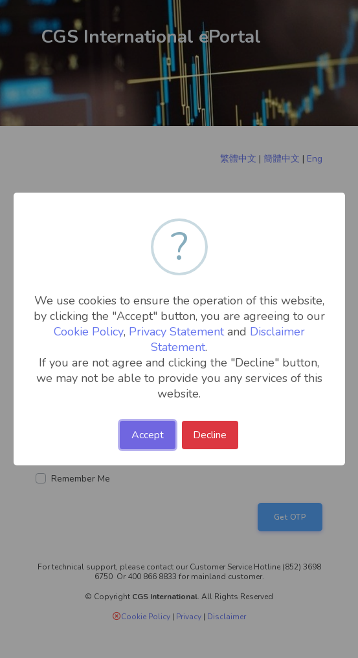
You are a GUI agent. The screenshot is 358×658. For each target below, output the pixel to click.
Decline (210, 435)
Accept (147, 435)
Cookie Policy (89, 331)
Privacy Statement (176, 331)
